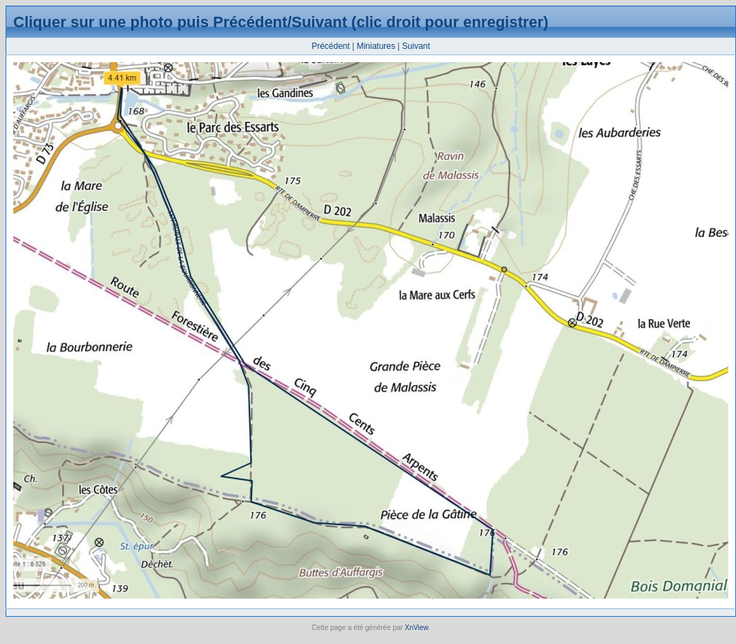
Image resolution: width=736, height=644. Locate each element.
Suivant (416, 46)
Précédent (330, 46)
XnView (416, 627)
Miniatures (376, 46)
